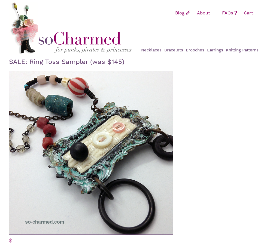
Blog (182, 13)
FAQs (229, 13)
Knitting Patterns (242, 50)
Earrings (215, 50)
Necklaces (151, 50)
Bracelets (173, 50)
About (206, 13)
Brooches (195, 50)
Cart (251, 13)
